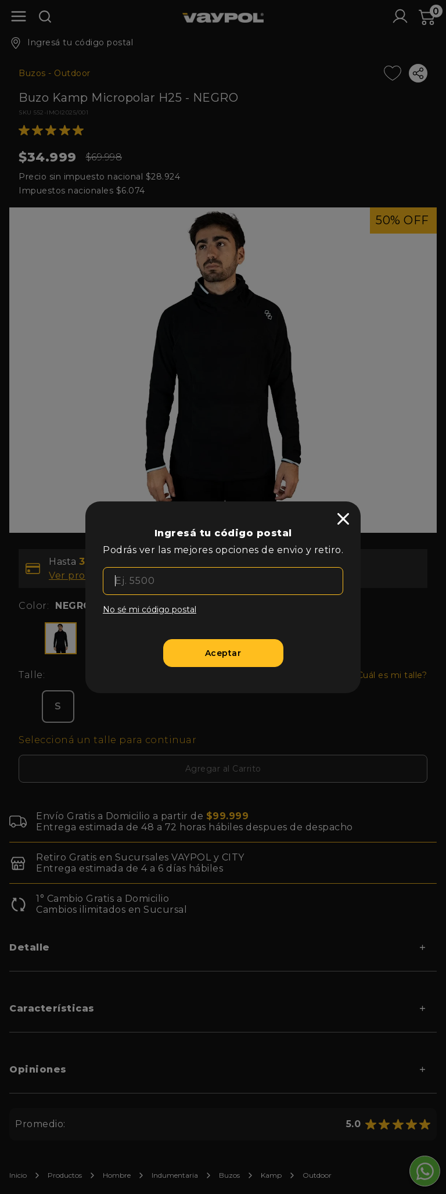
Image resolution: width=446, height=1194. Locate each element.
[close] (343, 519)
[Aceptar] (223, 653)
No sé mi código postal (149, 609)
